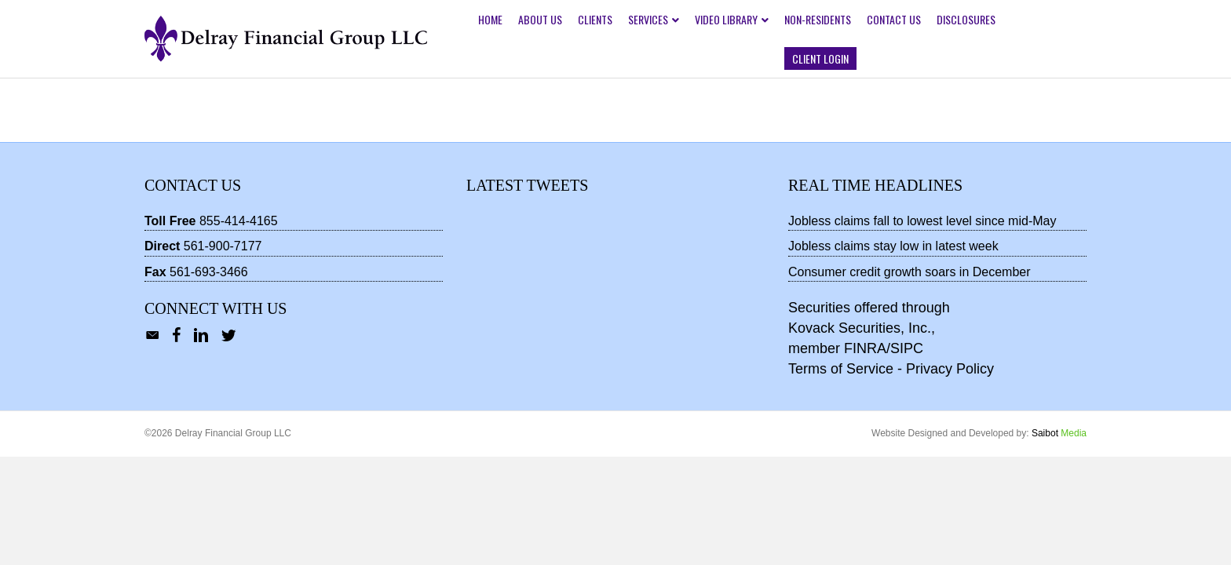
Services (648, 19)
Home (490, 19)
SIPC (906, 348)
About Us (540, 19)
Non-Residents (817, 19)
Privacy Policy (950, 369)
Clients (595, 19)
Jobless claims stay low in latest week (893, 246)
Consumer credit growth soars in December (909, 272)
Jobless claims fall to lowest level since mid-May (922, 221)
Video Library (726, 19)
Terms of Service (840, 369)
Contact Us (894, 19)
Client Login (820, 58)
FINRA (865, 348)
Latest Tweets (527, 185)
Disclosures (966, 19)
